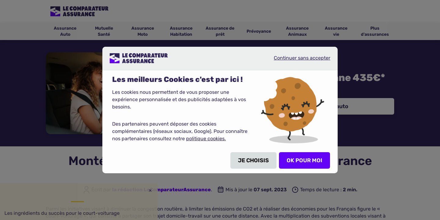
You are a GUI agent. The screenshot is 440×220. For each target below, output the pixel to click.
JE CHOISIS (253, 160)
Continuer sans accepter (297, 60)
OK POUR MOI (304, 160)
